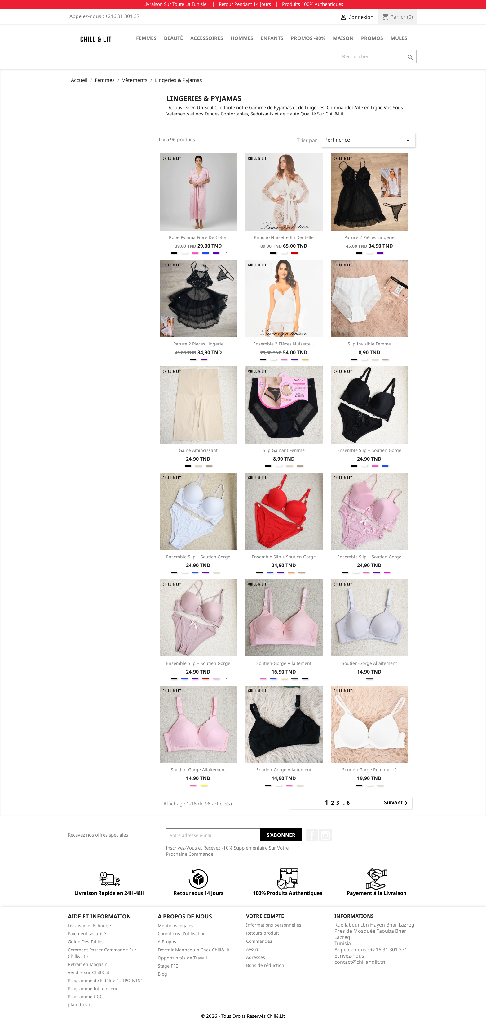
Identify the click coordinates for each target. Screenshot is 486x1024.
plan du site (80, 1005)
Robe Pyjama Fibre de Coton (198, 237)
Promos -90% (308, 38)
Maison (343, 38)
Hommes (242, 38)
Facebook (312, 835)
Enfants (272, 38)
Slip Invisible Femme (369, 344)
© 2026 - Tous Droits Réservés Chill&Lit (243, 1016)
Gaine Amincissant (198, 450)
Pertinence (368, 140)
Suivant (397, 803)
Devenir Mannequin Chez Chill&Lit (193, 950)
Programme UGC (85, 996)
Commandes (259, 941)
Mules (399, 38)
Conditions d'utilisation (182, 933)
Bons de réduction (265, 965)
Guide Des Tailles (86, 942)
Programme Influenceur (93, 988)
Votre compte (265, 916)
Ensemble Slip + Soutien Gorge (369, 450)
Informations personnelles (273, 925)
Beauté (173, 38)
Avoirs (252, 949)
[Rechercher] (378, 56)
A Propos (167, 942)
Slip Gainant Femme (284, 450)
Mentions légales (175, 925)
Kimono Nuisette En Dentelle (284, 237)
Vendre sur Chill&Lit (88, 972)
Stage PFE (168, 966)
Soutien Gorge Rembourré (369, 770)
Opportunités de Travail (182, 958)
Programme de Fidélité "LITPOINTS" (105, 980)
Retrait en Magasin (88, 964)
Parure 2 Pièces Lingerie (369, 237)
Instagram (325, 835)
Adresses (255, 957)
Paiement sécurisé (87, 933)
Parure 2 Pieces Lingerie (198, 344)
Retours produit (262, 933)
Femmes (146, 38)
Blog (162, 974)
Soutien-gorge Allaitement (283, 663)
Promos (372, 38)
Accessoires (206, 38)
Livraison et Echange (89, 925)
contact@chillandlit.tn (359, 962)
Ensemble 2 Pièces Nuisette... (283, 344)
